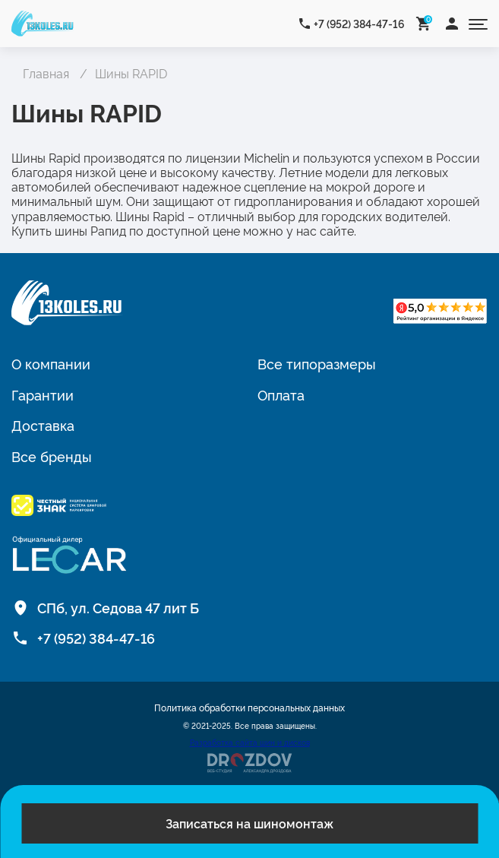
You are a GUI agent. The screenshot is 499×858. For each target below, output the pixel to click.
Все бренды (51, 456)
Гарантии (42, 394)
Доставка (42, 425)
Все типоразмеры (316, 363)
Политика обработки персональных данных (249, 707)
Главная (46, 73)
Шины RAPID (131, 73)
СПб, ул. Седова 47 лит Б (118, 607)
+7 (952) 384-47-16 (359, 23)
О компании (50, 363)
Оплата (281, 394)
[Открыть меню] (478, 23)
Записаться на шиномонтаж (249, 823)
